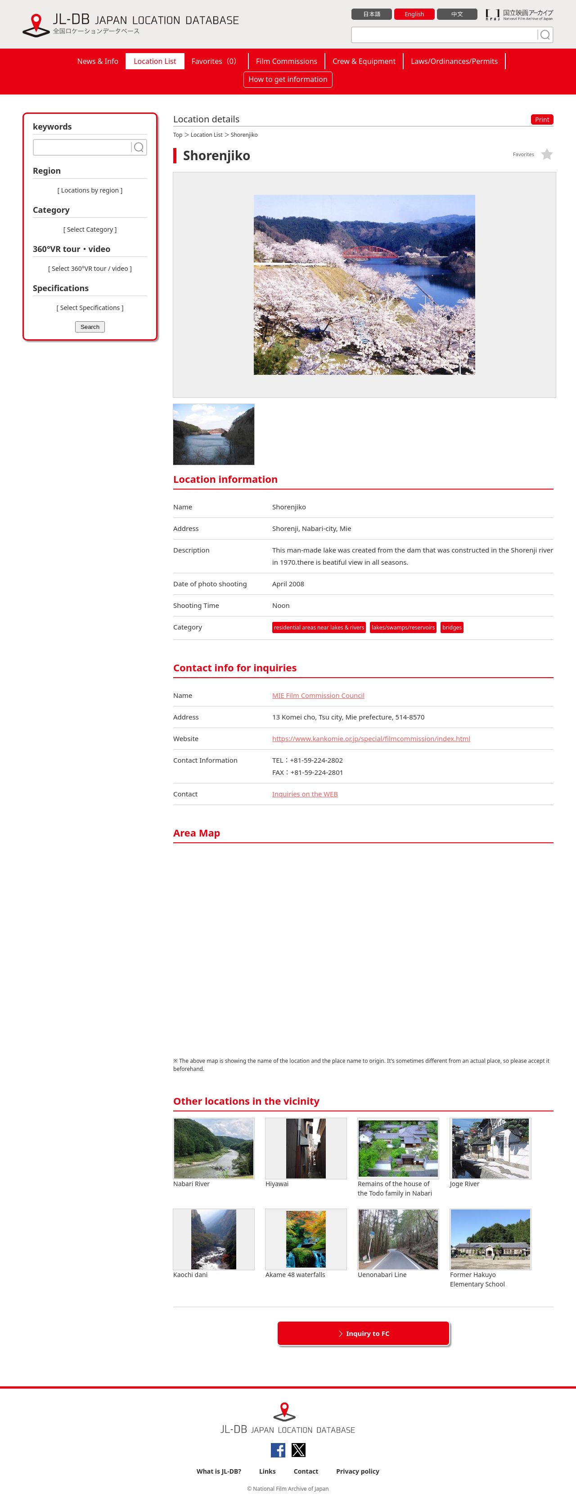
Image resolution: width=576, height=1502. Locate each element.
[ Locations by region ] (90, 190)
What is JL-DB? (219, 1471)
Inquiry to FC (367, 1333)
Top (177, 135)
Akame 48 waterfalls (306, 1244)
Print (542, 119)
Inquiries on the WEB (305, 793)
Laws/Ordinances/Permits (454, 61)
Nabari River (213, 1153)
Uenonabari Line (398, 1244)
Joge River (490, 1153)
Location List (155, 61)
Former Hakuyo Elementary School (490, 1248)
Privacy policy (357, 1471)
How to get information (288, 79)
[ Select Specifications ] (89, 307)
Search (90, 327)
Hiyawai (306, 1153)
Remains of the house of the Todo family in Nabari (398, 1157)
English (414, 14)
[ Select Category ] (90, 229)
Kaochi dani (213, 1244)
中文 (457, 14)
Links (267, 1471)
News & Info (98, 61)
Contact (306, 1471)
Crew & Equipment (364, 61)
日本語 (372, 14)
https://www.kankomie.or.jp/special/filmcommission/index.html (372, 738)
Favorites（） (216, 61)
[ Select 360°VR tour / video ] (90, 268)
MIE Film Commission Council (318, 695)
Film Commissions (286, 61)
